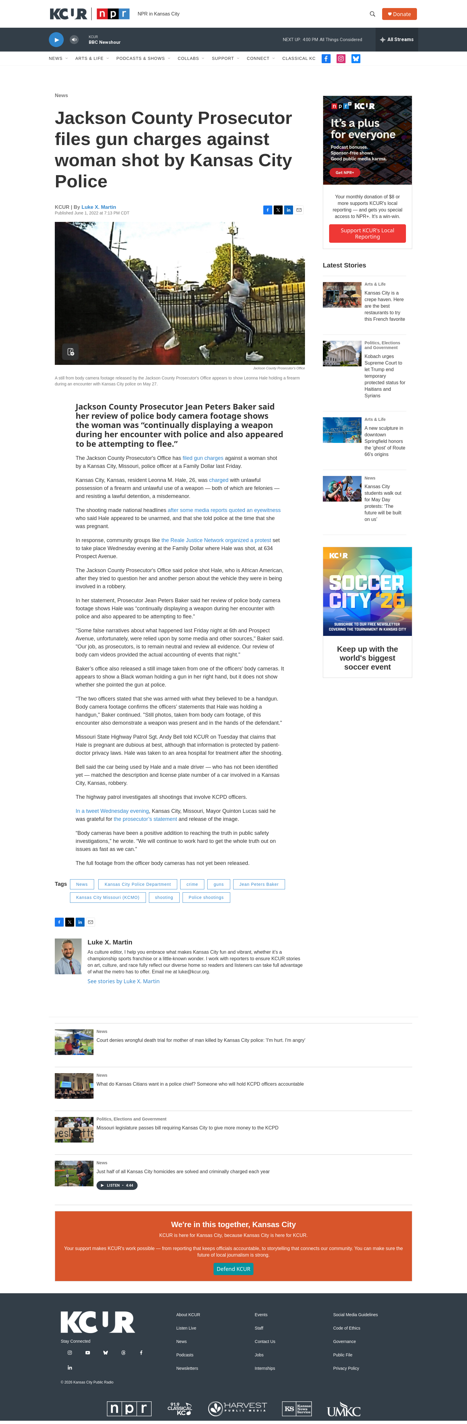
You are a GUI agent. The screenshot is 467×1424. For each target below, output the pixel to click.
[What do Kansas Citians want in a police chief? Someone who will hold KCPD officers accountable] (74, 1089)
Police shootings (206, 901)
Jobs (259, 1358)
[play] (56, 43)
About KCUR (188, 1318)
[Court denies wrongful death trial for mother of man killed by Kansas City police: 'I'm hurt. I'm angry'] (74, 1046)
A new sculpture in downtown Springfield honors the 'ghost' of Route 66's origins (385, 444)
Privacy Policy (346, 1371)
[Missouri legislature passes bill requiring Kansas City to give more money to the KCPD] (74, 1133)
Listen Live (186, 1331)
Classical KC (299, 62)
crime (192, 887)
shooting (164, 901)
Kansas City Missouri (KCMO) (108, 901)
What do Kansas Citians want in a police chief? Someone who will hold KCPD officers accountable (200, 1087)
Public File (343, 1358)
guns (219, 887)
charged (218, 483)
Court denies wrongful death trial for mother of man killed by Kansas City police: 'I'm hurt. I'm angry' (200, 1043)
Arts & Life (89, 62)
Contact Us (265, 1345)
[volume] (74, 43)
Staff (259, 1331)
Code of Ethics (346, 1331)
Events (261, 1318)
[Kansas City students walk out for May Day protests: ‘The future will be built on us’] (342, 492)
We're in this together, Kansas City (233, 1228)
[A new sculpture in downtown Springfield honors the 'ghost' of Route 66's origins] (342, 433)
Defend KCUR (233, 1272)
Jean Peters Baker (259, 887)
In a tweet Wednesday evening (112, 814)
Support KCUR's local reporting (367, 237)
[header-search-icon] (373, 15)
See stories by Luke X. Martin (124, 984)
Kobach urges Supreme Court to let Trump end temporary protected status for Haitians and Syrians (385, 379)
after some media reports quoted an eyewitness (224, 513)
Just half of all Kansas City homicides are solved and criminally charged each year (183, 1175)
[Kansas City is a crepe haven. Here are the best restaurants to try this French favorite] (342, 298)
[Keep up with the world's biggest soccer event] (367, 595)
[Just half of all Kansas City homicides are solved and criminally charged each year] (74, 1177)
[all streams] (397, 43)
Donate (403, 16)
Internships (265, 1371)
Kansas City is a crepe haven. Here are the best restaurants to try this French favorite (385, 309)
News (56, 62)
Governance (344, 1345)
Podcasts (185, 1358)
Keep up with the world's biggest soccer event (367, 661)
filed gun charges (204, 461)
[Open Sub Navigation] (67, 62)
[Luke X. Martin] (68, 960)
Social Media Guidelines (355, 1318)
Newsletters (187, 1371)
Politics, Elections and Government (382, 348)
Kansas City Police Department (138, 887)
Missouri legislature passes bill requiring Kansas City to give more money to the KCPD (187, 1131)
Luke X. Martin (99, 210)
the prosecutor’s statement (145, 822)
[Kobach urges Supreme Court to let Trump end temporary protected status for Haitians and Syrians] (342, 357)
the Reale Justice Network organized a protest (216, 544)
